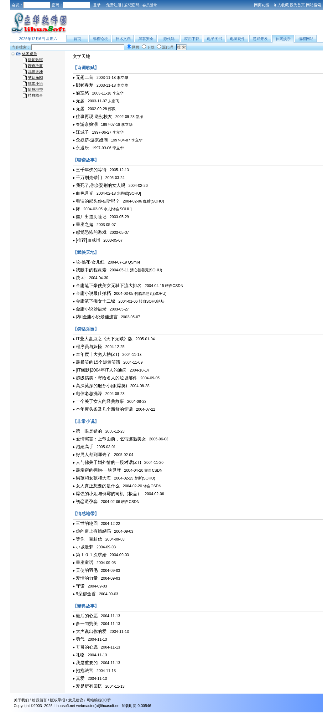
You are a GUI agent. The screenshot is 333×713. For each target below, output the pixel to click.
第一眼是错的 (89, 430)
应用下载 (191, 39)
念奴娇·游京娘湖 (92, 139)
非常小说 (35, 83)
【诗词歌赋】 (86, 67)
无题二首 (84, 77)
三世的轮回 (87, 523)
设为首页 (297, 5)
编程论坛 (100, 39)
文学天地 (81, 56)
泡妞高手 (84, 446)
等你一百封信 (89, 538)
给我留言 (39, 700)
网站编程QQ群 (98, 700)
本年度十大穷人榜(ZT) (97, 354)
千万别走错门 (89, 177)
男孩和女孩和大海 (93, 477)
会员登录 (149, 5)
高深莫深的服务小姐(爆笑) (101, 385)
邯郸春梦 (84, 85)
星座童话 (84, 562)
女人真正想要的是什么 (98, 485)
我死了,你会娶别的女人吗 (100, 185)
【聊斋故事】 (86, 159)
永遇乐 (82, 147)
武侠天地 (35, 71)
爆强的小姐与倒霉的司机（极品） (109, 493)
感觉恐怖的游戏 (91, 232)
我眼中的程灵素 (91, 269)
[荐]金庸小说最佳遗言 (97, 316)
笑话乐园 (35, 77)
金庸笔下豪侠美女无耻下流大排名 (109, 285)
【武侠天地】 (86, 252)
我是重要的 (87, 662)
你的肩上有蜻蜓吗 (93, 531)
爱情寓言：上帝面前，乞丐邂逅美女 (111, 438)
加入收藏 (281, 5)
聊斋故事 (35, 66)
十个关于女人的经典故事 (100, 401)
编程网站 (306, 39)
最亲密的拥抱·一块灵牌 (98, 470)
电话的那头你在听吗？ (98, 200)
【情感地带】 (86, 513)
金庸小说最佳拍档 (93, 293)
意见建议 (75, 700)
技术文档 (123, 39)
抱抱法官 (84, 670)
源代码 (168, 39)
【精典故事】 (86, 605)
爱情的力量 (87, 578)
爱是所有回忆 (89, 686)
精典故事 (35, 95)
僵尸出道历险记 (91, 216)
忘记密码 (131, 5)
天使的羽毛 (87, 570)
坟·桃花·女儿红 (90, 261)
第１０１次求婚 (91, 554)
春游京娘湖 (87, 124)
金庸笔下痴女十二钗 (95, 301)
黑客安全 (145, 39)
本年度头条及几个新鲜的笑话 (104, 409)
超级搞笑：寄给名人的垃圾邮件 (106, 377)
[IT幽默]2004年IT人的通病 (101, 369)
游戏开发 (260, 39)
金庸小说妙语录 (91, 308)
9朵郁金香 (86, 593)
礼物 (80, 654)
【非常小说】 (86, 421)
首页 (77, 39)
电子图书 (214, 39)
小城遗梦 (84, 546)
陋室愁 (82, 92)
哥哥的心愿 (87, 646)
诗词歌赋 (35, 60)
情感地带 (35, 89)
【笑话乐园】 (86, 328)
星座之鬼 (84, 224)
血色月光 (84, 193)
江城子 (82, 132)
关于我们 (21, 700)
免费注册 (113, 5)
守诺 (80, 585)
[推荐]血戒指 (88, 240)
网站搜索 (313, 5)
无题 (80, 100)
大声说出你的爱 (91, 631)
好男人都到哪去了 (93, 454)
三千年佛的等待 (91, 169)
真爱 (80, 678)
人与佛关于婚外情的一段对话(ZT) (108, 462)
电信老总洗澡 (89, 393)
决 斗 (81, 277)
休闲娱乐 (283, 39)
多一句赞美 (87, 623)
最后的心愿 (87, 615)
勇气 (80, 639)
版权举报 (57, 700)
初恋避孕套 (87, 501)
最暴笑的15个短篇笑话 (98, 362)
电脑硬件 (237, 39)
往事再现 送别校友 (94, 116)
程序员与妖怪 (89, 346)
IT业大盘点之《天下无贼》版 (104, 338)
